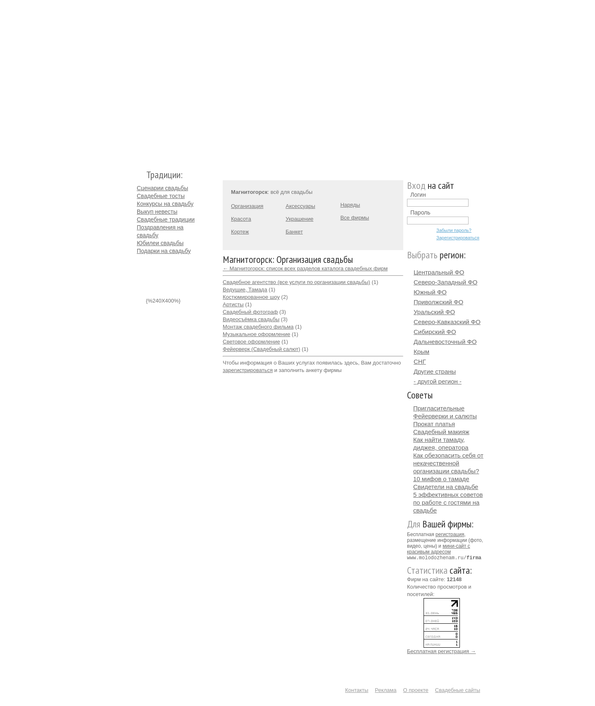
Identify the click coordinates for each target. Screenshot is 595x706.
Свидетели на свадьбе (445, 486)
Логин (418, 194)
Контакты (356, 690)
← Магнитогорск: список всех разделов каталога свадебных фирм (305, 268)
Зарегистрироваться (457, 237)
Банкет (294, 232)
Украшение (299, 219)
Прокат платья (434, 423)
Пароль (420, 212)
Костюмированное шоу (251, 297)
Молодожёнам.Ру (140, 81)
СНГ (420, 361)
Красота (241, 219)
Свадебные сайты (457, 690)
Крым (421, 351)
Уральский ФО (434, 311)
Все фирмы (354, 218)
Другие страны (435, 371)
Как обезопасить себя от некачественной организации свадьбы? (448, 463)
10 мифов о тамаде (441, 478)
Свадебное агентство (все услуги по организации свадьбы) (296, 282)
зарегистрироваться (248, 370)
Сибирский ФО (435, 331)
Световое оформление (251, 342)
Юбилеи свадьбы (160, 243)
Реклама (385, 690)
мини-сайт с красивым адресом (438, 549)
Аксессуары (300, 206)
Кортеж (240, 232)
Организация (247, 206)
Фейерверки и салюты (445, 416)
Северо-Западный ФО (445, 282)
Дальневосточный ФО (445, 341)
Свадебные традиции (166, 219)
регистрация (450, 534)
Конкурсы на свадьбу (165, 203)
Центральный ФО (439, 272)
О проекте (415, 690)
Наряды (350, 205)
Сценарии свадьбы (162, 188)
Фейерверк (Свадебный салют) (261, 349)
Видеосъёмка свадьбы (251, 319)
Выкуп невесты (157, 211)
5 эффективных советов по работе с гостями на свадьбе (448, 502)
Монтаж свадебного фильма (258, 327)
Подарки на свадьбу (164, 251)
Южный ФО (430, 292)
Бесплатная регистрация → (441, 651)
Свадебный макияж (441, 431)
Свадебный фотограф (250, 312)
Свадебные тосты (161, 196)
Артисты (233, 304)
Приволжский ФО (438, 301)
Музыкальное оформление (256, 334)
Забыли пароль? (453, 230)
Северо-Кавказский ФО (447, 321)
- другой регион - (438, 381)
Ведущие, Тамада (245, 289)
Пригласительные (438, 408)
